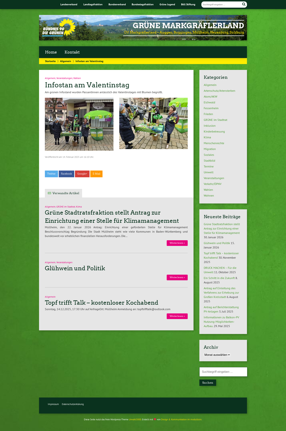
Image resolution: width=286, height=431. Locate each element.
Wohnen (209, 195)
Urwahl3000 (135, 419)
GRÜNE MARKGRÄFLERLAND (188, 25)
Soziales (209, 155)
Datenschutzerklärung (73, 404)
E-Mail (96, 173)
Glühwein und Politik (75, 268)
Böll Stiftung (188, 4)
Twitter (51, 173)
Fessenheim (211, 108)
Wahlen (77, 78)
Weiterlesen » (177, 243)
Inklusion (210, 125)
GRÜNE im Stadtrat (65, 206)
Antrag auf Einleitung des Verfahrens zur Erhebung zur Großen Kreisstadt (221, 292)
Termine (209, 166)
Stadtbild (209, 160)
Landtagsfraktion (93, 4)
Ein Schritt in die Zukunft (219, 278)
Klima (79, 206)
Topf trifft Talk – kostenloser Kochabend (101, 302)
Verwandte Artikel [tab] (66, 193)
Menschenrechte (214, 143)
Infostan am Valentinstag (87, 85)
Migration (210, 149)
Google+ (82, 173)
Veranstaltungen (64, 78)
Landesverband (68, 4)
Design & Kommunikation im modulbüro (181, 419)
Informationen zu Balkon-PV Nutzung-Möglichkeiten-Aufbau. (221, 321)
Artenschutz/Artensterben (219, 90)
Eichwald (209, 102)
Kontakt (72, 52)
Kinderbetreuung (214, 131)
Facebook (66, 173)
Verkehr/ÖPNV (212, 184)
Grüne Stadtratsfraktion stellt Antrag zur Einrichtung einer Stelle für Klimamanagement (222, 228)
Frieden (208, 114)
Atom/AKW (210, 96)
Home (51, 52)
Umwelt (208, 172)
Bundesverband (117, 4)
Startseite (50, 61)
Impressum (53, 404)
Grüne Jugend (167, 4)
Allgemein (65, 61)
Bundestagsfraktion (143, 4)
